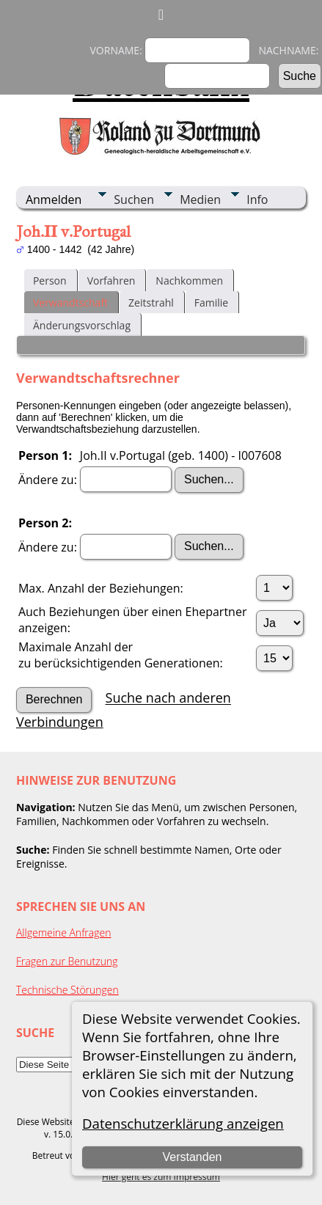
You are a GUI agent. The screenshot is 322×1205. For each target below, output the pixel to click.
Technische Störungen (67, 990)
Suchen (134, 199)
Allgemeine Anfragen (63, 933)
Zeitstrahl (151, 303)
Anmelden (53, 199)
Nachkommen (189, 280)
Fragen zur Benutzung (67, 961)
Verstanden (192, 1157)
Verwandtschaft (70, 303)
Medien (200, 199)
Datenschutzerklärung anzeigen (183, 1123)
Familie (211, 303)
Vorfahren (111, 280)
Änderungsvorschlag (82, 325)
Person (50, 280)
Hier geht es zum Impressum (161, 1177)
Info (257, 199)
